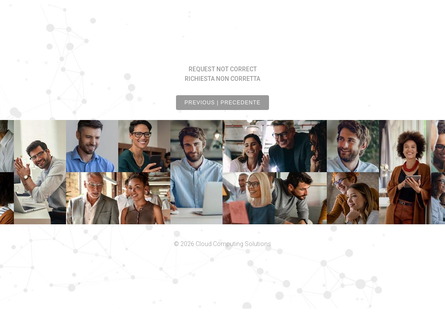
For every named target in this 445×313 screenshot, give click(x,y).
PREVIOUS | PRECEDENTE (223, 103)
